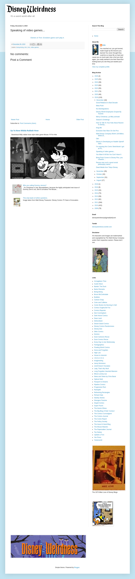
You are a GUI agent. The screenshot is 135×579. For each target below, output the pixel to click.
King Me (99, 128)
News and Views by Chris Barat (105, 376)
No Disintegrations (102, 109)
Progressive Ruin (100, 387)
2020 (97, 94)
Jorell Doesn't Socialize (102, 366)
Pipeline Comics (99, 384)
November (100, 171)
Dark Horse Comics (101, 316)
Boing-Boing (98, 292)
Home (48, 119)
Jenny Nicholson (100, 363)
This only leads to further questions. (35, 198)
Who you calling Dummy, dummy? (34, 185)
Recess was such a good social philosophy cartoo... (107, 163)
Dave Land (98, 318)
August (99, 180)
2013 (97, 196)
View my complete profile (100, 67)
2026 (97, 76)
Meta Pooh (100, 106)
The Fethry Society (100, 421)
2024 (97, 82)
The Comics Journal (101, 416)
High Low (97, 353)
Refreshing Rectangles (102, 392)
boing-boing (20, 47)
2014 (97, 193)
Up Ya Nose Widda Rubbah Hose (24, 131)
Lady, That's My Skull (101, 368)
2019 (97, 97)
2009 (97, 208)
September (100, 177)
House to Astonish (100, 355)
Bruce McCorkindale (101, 294)
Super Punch (98, 406)
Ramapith (97, 390)
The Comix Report (100, 419)
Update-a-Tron (99, 435)
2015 (97, 190)
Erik (104, 45)
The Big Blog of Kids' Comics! (104, 411)
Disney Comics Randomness (104, 326)
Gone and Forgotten (101, 350)
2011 (97, 202)
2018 (97, 184)
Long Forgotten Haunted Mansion (105, 371)
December (100, 100)
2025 (97, 79)
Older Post (80, 119)
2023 (97, 85)
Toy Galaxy (98, 432)
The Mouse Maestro (101, 427)
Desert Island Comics (101, 324)
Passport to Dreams (101, 382)
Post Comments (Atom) (28, 123)
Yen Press (97, 437)
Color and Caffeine (100, 302)
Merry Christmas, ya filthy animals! (108, 117)
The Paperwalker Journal (102, 429)
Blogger (76, 567)
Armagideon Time (100, 281)
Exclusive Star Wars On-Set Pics (107, 131)
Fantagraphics (99, 345)
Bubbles (97, 297)
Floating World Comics (102, 347)
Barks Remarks (99, 289)
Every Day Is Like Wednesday (104, 342)
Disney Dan (98, 329)
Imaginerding (98, 361)
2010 (97, 205)
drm (25, 47)
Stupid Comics (99, 403)
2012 (97, 199)
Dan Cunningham (100, 313)
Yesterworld (98, 440)
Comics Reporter (100, 310)
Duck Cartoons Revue (101, 337)
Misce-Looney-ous (100, 374)
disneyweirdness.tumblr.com (102, 227)
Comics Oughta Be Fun (102, 308)
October (99, 174)
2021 (97, 91)
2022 (97, 88)
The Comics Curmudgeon (103, 414)
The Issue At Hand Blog (102, 424)
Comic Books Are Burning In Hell (105, 305)
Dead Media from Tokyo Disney (107, 167)
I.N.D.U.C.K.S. (99, 358)
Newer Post (15, 119)
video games (35, 47)
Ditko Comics (98, 331)
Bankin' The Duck (100, 286)
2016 (97, 187)
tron (29, 47)
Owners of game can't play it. (47, 38)
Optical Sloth (98, 379)
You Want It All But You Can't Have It (108, 154)
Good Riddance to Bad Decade (107, 103)
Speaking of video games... (105, 151)
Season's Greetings (103, 120)
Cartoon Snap (99, 300)
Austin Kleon (98, 284)
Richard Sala (98, 395)
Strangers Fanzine (100, 400)
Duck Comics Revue (101, 339)
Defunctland (98, 321)
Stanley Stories (99, 398)
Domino (96, 334)
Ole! (97, 139)
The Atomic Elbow (100, 408)
